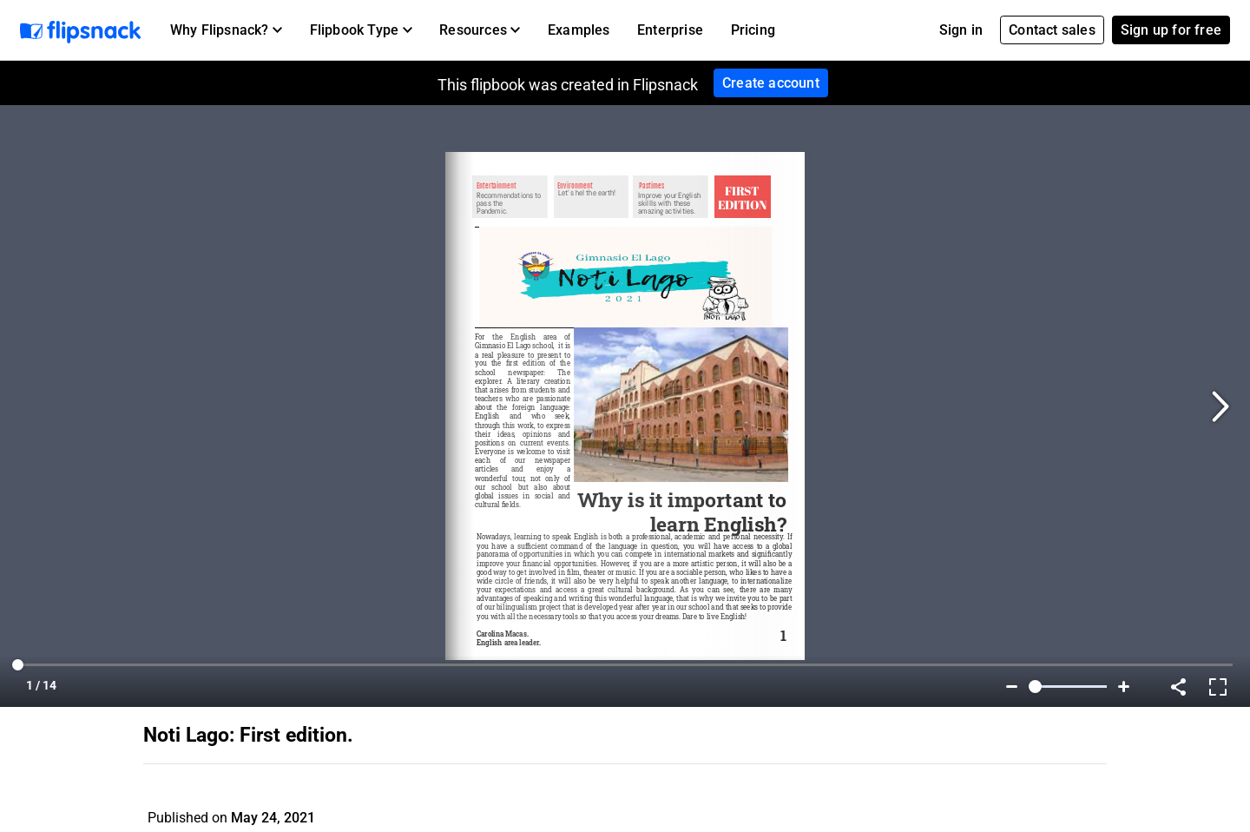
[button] (226, 30)
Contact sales (1052, 30)
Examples (579, 30)
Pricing (753, 30)
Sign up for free (1171, 30)
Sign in (961, 30)
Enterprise (670, 30)
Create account (770, 83)
